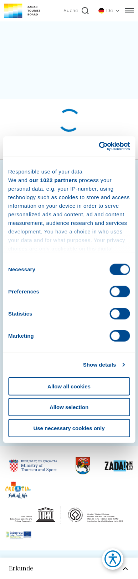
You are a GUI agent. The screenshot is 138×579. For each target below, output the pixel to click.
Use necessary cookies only (68, 428)
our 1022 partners (53, 180)
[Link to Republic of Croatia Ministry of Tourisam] (33, 465)
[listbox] (109, 10)
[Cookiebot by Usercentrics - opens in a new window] (99, 146)
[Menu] (129, 11)
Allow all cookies (69, 386)
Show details (99, 365)
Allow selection (69, 407)
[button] (109, 561)
